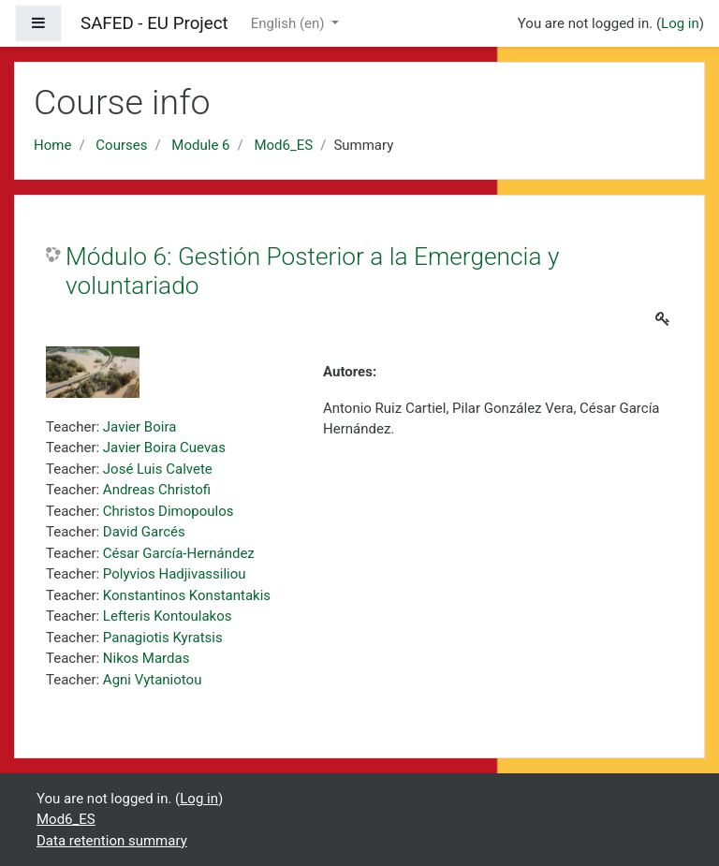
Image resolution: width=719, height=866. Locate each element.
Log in (680, 23)
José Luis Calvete (158, 469)
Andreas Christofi (157, 489)
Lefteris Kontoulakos (167, 616)
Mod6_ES (283, 145)
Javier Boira (140, 426)
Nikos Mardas (146, 658)
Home (52, 145)
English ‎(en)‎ (290, 23)
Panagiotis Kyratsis (163, 637)
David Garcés (144, 531)
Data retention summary (112, 840)
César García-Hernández (179, 553)
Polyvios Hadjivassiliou (174, 573)
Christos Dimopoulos (168, 511)
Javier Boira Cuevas (164, 447)
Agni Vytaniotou (152, 679)
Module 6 (200, 145)
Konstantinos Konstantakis (187, 595)
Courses (121, 145)
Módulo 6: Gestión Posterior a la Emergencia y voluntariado (312, 271)
